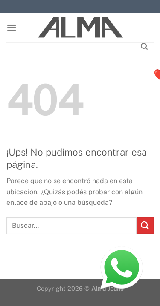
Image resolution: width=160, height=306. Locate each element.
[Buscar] (144, 46)
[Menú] (11, 27)
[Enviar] (145, 225)
